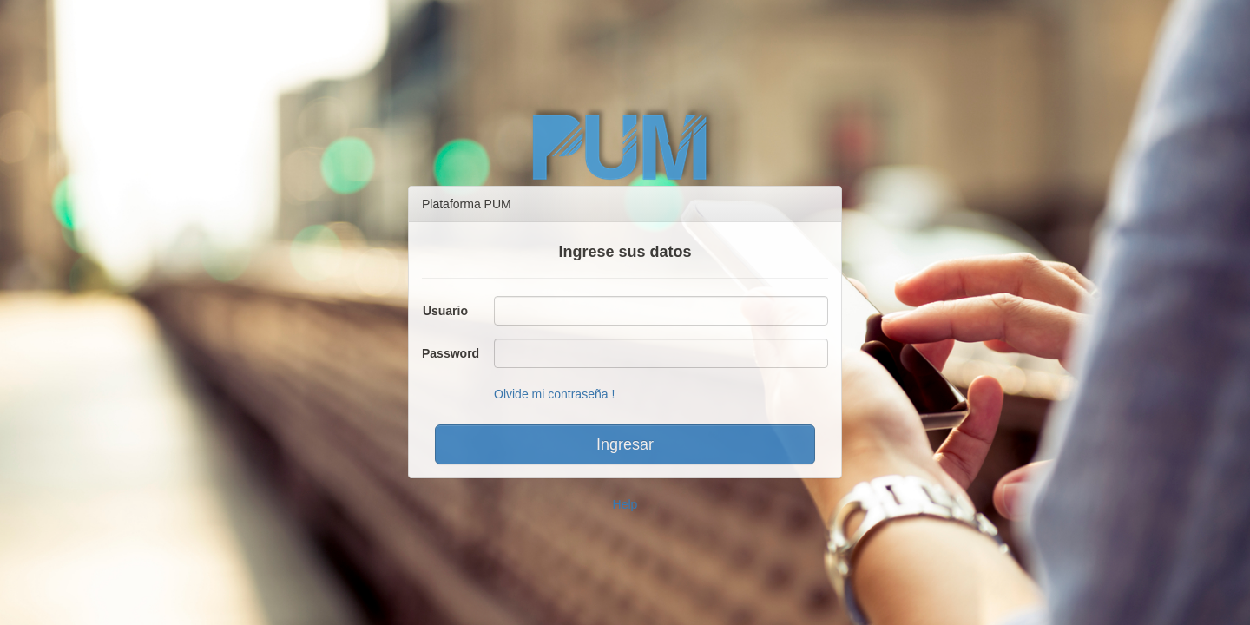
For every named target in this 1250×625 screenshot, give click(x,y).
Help (625, 504)
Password (450, 353)
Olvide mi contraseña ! (554, 394)
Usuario (445, 311)
